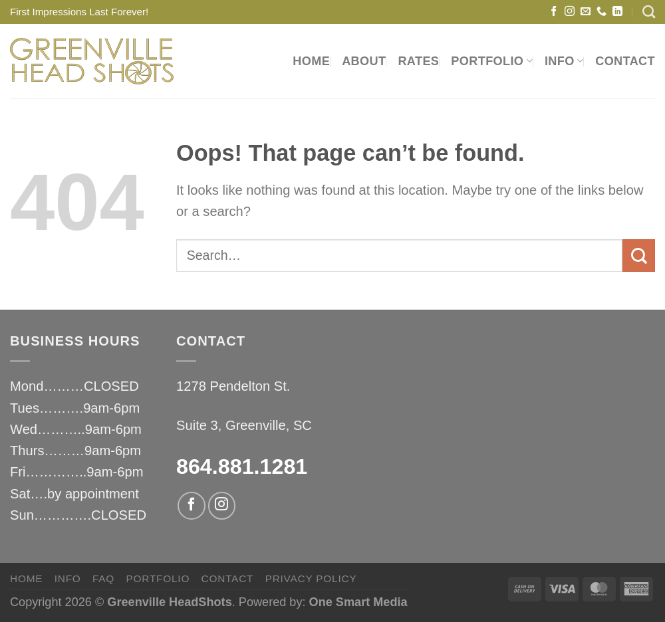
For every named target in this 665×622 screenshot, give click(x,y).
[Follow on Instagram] (570, 11)
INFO (564, 61)
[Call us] (601, 11)
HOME (311, 61)
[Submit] (638, 255)
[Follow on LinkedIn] (617, 11)
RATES (418, 61)
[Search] (648, 12)
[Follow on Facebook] (554, 11)
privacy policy (311, 578)
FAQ (103, 578)
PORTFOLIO (492, 61)
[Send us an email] (586, 11)
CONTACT (625, 61)
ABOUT (364, 61)
